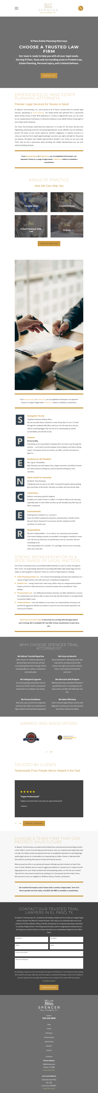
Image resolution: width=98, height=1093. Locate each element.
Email (52, 945)
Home (49, 1029)
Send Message (49, 987)
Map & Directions (49, 1070)
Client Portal (49, 1042)
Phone (17, 945)
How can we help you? (22, 959)
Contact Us (49, 76)
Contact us (48, 402)
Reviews (49, 1046)
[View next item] (51, 752)
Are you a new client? (22, 952)
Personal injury (29, 399)
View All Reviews (34, 823)
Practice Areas (49, 1037)
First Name (19, 938)
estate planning (38, 113)
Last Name (54, 938)
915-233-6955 (49, 1018)
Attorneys (49, 1033)
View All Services (49, 244)
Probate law (41, 399)
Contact (49, 1050)
